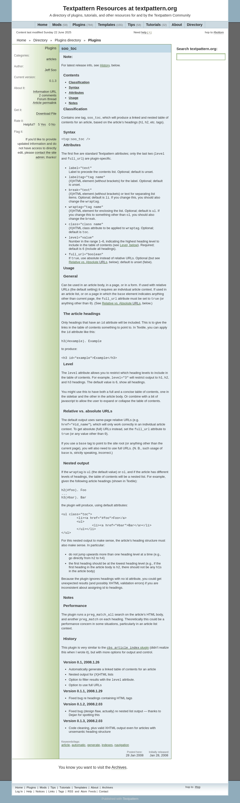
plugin (128, 648)
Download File (46, 113)
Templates (110, 25)
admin (220, 792)
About (177, 25)
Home (42, 25)
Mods (60, 25)
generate (93, 745)
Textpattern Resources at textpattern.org (120, 8)
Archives (119, 767)
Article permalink (44, 103)
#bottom (219, 32)
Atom (84, 791)
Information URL (44, 91)
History (105, 65)
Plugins (83, 25)
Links (51, 791)
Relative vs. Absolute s (88, 262)
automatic (78, 745)
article (65, 745)
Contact (103, 791)
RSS (70, 791)
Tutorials (156, 25)
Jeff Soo (50, 70)
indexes (107, 745)
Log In (19, 791)
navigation (121, 745)
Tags (61, 791)
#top (197, 786)
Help (29, 791)
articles (51, 59)
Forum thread (46, 99)
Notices (40, 791)
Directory (195, 25)
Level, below (129, 245)
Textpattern (130, 799)
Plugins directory (68, 40)
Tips (134, 25)
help (146, 32)
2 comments (47, 95)
